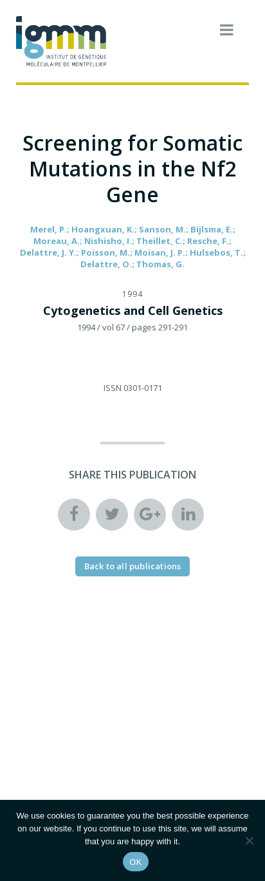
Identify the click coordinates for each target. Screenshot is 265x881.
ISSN (113, 387)
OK (135, 862)
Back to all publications (132, 566)
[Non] (248, 840)
